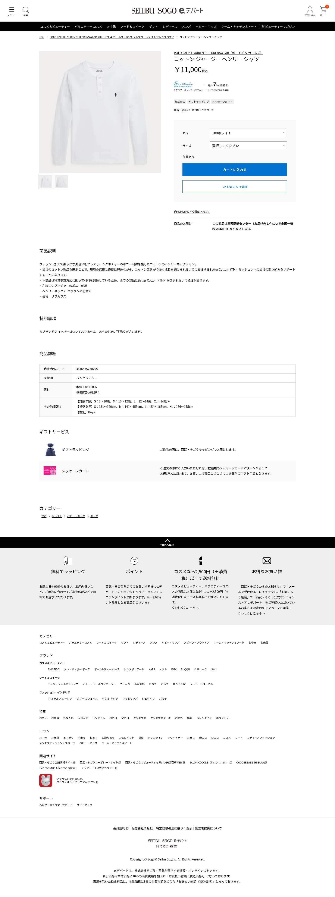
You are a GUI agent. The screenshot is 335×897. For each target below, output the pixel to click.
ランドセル (98, 718)
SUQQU (185, 669)
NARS (151, 669)
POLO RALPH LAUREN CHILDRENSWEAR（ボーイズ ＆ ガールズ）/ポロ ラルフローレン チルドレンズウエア (112, 36)
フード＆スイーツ (132, 26)
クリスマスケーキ (160, 718)
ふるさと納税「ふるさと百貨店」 (58, 768)
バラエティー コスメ (88, 26)
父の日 (125, 718)
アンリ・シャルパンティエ (63, 684)
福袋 (189, 718)
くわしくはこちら (184, 607)
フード (239, 737)
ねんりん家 (179, 684)
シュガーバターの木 (201, 684)
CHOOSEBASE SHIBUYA (250, 762)
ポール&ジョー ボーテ (107, 669)
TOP (41, 36)
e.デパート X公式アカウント (98, 768)
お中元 (111, 26)
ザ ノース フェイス (87, 698)
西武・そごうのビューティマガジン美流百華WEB (153, 762)
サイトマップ (84, 805)
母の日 (113, 718)
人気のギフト (126, 737)
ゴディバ (125, 684)
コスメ (227, 737)
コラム (44, 730)
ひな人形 (68, 718)
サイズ (186, 146)
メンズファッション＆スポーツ (57, 743)
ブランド (46, 655)
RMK (173, 669)
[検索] (25, 11)
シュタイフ (148, 698)
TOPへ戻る (167, 545)
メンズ (186, 26)
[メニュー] (11, 11)
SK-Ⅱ (214, 669)
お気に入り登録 (236, 187)
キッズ (94, 516)
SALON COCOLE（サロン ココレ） (209, 762)
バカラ (163, 698)
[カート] (323, 11)
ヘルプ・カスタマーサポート (56, 805)
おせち (179, 718)
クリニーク (200, 669)
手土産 (81, 737)
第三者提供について (208, 828)
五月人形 (83, 718)
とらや (165, 684)
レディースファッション (261, 737)
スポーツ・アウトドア (197, 642)
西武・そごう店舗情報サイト (56, 762)
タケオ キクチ (110, 698)
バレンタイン (204, 718)
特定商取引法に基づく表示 (174, 828)
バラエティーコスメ (80, 642)
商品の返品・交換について (192, 212)
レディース (170, 26)
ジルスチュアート (134, 669)
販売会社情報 (141, 828)
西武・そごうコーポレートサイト (99, 762)
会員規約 (119, 828)
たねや (153, 684)
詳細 (222, 85)
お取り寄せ (108, 737)
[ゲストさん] (310, 11)
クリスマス (139, 718)
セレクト (57, 516)
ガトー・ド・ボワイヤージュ (99, 684)
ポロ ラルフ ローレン (60, 698)
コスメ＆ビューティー (55, 26)
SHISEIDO (53, 669)
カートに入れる (235, 169)
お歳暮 (264, 642)
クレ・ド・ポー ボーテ (77, 669)
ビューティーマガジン (280, 26)
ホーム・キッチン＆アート (239, 26)
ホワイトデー (223, 718)
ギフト (153, 26)
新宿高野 (139, 684)
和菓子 (93, 737)
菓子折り (68, 737)
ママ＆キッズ (130, 698)
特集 (42, 711)
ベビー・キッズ (205, 26)
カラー (186, 133)
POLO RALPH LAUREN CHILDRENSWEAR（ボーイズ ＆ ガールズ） (218, 53)
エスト (163, 669)
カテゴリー (47, 636)
